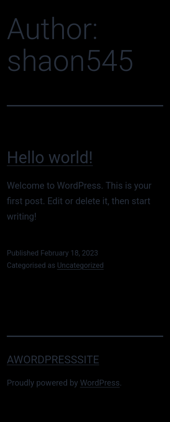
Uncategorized (80, 265)
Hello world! (50, 157)
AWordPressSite (53, 359)
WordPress (100, 382)
